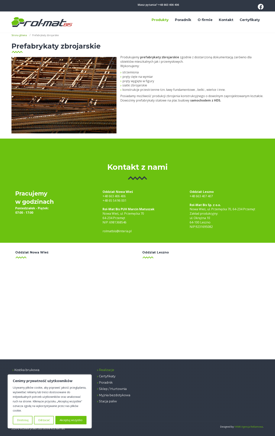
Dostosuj (22, 420)
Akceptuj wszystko (71, 420)
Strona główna (19, 35)
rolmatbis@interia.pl (117, 231)
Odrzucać (44, 420)
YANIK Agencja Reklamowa (248, 426)
